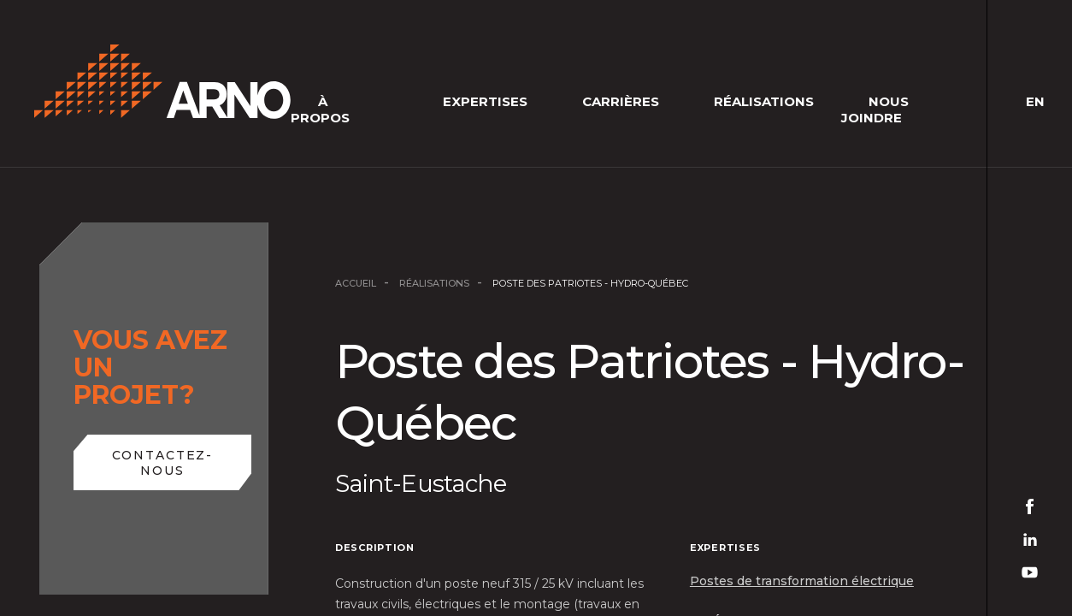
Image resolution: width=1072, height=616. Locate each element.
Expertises (485, 101)
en (1035, 101)
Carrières (620, 101)
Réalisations (764, 101)
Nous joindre (875, 109)
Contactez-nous (163, 462)
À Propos (320, 109)
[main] (536, 308)
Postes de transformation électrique (802, 581)
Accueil (355, 283)
